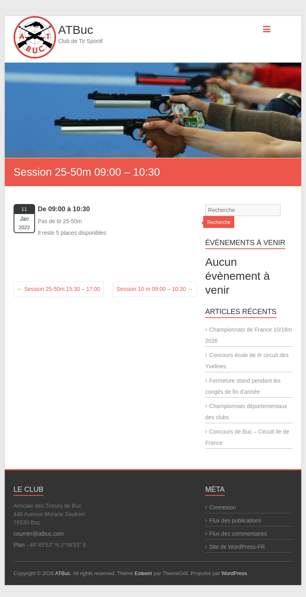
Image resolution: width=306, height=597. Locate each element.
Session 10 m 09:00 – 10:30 (154, 289)
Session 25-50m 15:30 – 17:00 (58, 289)
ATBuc (75, 29)
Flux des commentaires (238, 533)
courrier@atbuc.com (39, 533)
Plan (19, 545)
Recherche (218, 222)
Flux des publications (235, 520)
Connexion (222, 507)
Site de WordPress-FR (237, 547)
